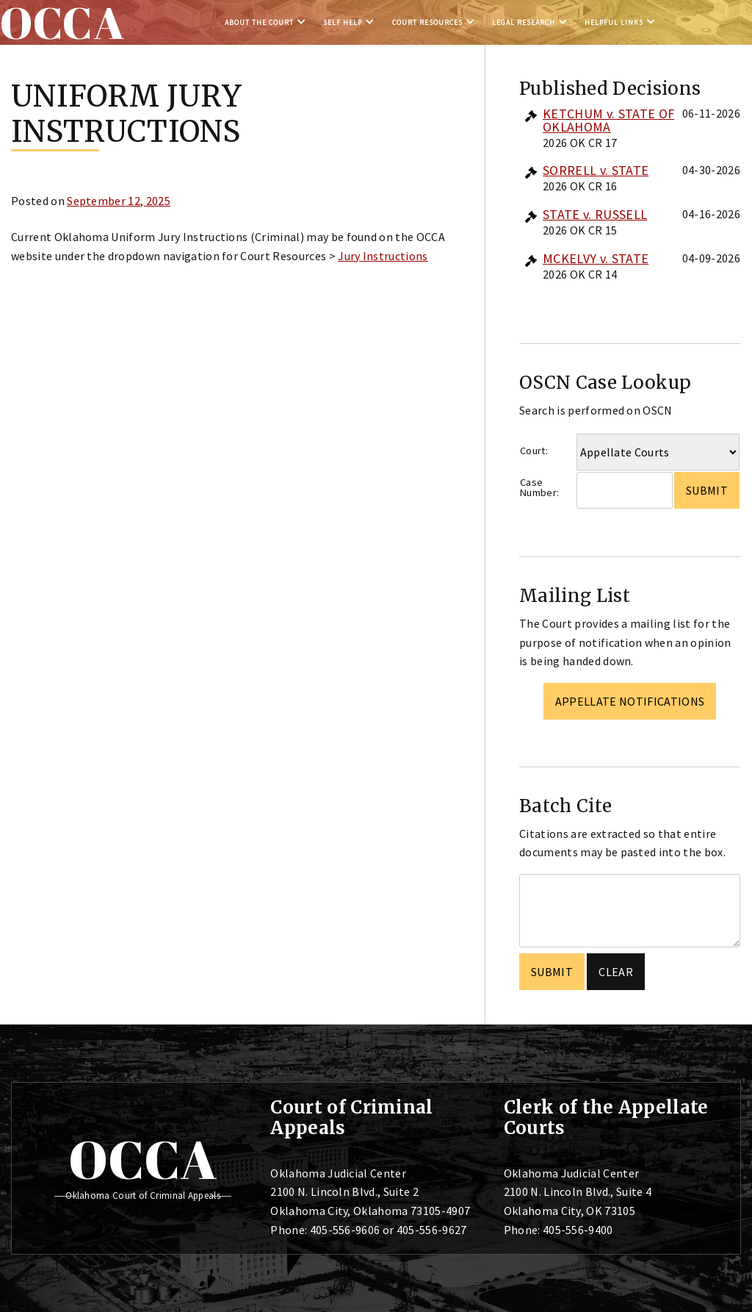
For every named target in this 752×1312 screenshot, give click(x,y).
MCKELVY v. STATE (595, 258)
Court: (534, 450)
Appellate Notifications (629, 701)
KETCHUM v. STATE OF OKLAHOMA (608, 120)
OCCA (142, 1159)
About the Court (259, 22)
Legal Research (523, 22)
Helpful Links (614, 22)
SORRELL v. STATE (595, 170)
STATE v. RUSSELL (595, 214)
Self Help (342, 22)
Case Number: (539, 487)
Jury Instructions (382, 255)
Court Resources (427, 22)
